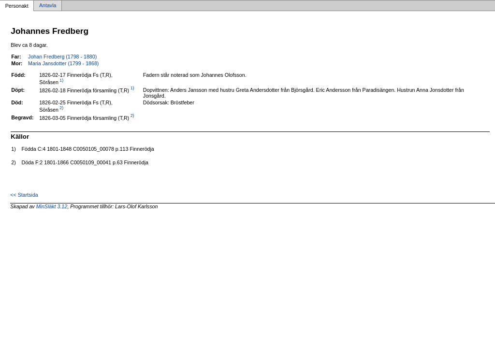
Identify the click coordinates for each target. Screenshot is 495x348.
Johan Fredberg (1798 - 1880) (62, 56)
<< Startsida (24, 195)
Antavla (48, 6)
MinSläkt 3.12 (52, 206)
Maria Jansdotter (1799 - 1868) (63, 63)
